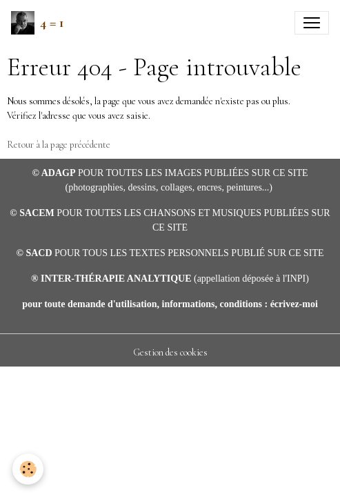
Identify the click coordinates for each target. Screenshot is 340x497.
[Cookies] (27, 469)
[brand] (37, 23)
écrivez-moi (294, 304)
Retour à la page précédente (58, 144)
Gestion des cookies (170, 352)
